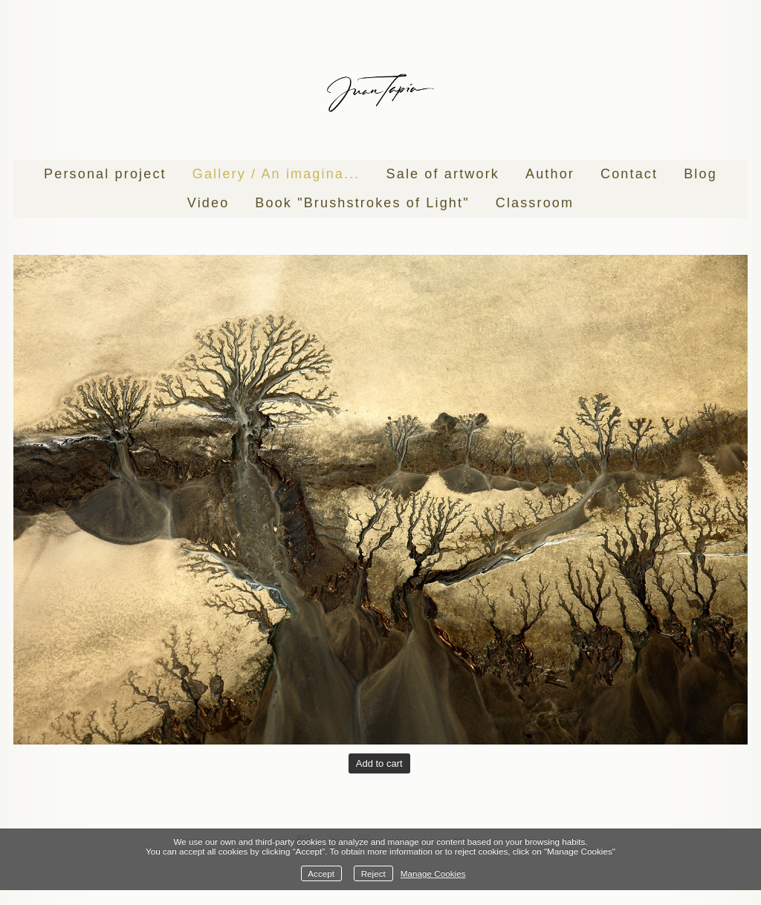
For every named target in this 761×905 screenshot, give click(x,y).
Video (208, 202)
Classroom (535, 202)
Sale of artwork (442, 173)
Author (549, 173)
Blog (700, 173)
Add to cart (379, 763)
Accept (321, 873)
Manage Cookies (433, 873)
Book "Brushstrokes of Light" (362, 202)
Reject (373, 873)
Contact (629, 173)
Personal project (105, 173)
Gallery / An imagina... (276, 173)
